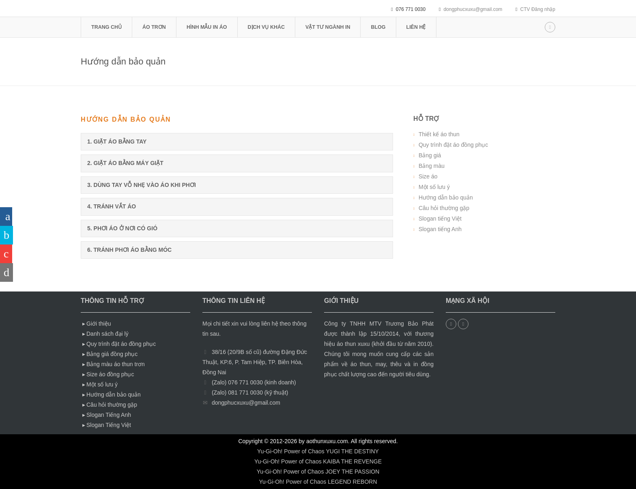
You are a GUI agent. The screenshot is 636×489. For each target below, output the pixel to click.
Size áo (428, 176)
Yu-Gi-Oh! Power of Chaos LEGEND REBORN (318, 481)
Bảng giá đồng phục (112, 354)
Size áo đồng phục (110, 374)
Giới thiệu (98, 323)
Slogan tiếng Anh (440, 229)
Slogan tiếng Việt (440, 218)
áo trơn (154, 27)
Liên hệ (416, 27)
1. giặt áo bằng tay (116, 141)
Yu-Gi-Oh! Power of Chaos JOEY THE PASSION (318, 471)
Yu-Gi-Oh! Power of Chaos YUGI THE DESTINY (318, 451)
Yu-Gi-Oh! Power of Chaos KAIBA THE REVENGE (318, 461)
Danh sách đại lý (107, 333)
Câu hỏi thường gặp (444, 208)
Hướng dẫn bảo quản (446, 197)
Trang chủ (106, 27)
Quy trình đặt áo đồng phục (453, 145)
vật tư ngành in (327, 27)
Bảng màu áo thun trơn (115, 364)
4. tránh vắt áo (111, 206)
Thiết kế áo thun (439, 134)
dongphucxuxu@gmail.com (472, 9)
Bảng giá (430, 155)
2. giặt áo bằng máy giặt (125, 163)
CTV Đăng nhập (537, 9)
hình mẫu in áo (207, 27)
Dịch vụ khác (266, 27)
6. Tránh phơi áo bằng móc (129, 250)
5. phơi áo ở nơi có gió (122, 228)
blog (378, 27)
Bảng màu (432, 166)
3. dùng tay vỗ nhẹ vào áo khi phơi (141, 185)
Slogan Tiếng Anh (108, 415)
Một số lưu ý (434, 187)
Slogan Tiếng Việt (108, 425)
